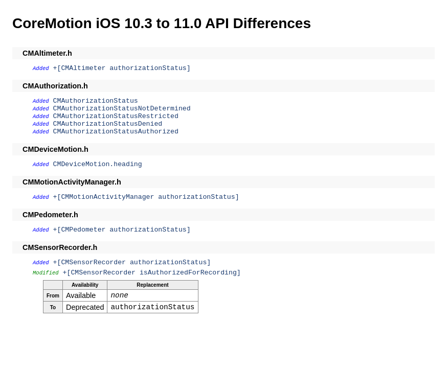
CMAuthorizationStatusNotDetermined (122, 108)
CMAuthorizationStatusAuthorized (115, 131)
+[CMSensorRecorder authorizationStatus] (132, 262)
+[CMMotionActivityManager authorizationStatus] (146, 197)
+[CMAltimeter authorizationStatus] (122, 68)
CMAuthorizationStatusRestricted (115, 116)
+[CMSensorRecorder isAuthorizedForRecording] (152, 273)
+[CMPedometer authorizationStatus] (122, 230)
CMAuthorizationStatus (95, 101)
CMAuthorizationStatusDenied (108, 124)
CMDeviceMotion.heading (97, 164)
